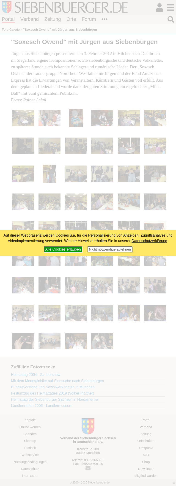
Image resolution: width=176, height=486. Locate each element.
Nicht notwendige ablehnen (110, 249)
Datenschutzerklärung (149, 241)
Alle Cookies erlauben (63, 249)
